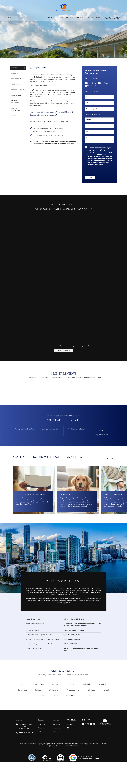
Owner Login (57, 724)
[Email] (99, 126)
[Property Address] (58, 46)
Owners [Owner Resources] (69, 18)
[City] (99, 103)
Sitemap (104, 744)
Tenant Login (42, 724)
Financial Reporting (15, 102)
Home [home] (50, 18)
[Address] (99, 97)
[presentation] (98, 170)
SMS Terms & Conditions (70, 746)
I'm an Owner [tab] (92, 83)
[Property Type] (99, 109)
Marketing (15, 73)
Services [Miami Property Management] (59, 18)
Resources (41, 728)
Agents (90, 18)
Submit (90, 46)
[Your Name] (99, 119)
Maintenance (16, 95)
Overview (14, 68)
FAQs (39, 732)
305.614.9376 (114, 18)
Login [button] (12, 18)
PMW (97, 744)
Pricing (14, 116)
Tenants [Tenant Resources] (79, 18)
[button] (83, 724)
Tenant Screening (17, 79)
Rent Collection (17, 90)
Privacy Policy (55, 746)
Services (70, 724)
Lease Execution (17, 84)
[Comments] (99, 139)
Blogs (69, 728)
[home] (63, 8)
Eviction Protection (15, 109)
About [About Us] (98, 18)
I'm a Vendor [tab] (91, 86)
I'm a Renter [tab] (104, 83)
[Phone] (99, 132)
